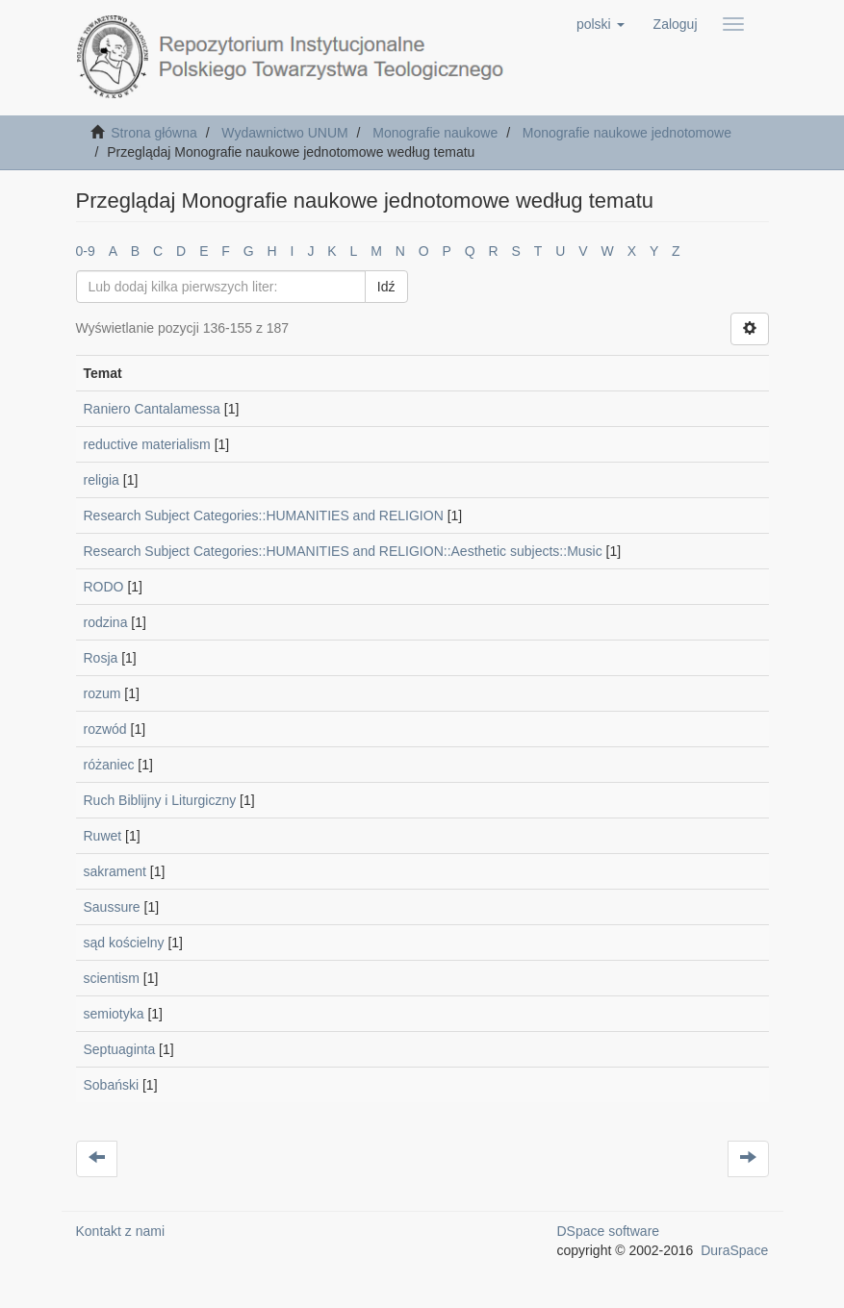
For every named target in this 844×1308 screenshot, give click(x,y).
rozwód (105, 729)
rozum (102, 693)
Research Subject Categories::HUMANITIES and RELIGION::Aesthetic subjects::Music (343, 551)
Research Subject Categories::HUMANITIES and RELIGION (264, 515)
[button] (600, 24)
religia (101, 480)
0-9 (85, 251)
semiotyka (114, 1013)
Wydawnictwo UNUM (284, 132)
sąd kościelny (124, 942)
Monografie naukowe (435, 132)
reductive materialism (147, 444)
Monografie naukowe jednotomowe (627, 132)
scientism (112, 978)
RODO (104, 586)
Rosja (101, 658)
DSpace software (608, 1231)
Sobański (112, 1085)
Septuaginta (120, 1049)
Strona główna (154, 132)
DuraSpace (734, 1250)
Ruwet (103, 835)
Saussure (112, 907)
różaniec (109, 764)
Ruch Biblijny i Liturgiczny (160, 800)
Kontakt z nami (121, 1231)
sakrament (115, 871)
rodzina (106, 622)
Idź (386, 286)
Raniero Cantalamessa (152, 408)
